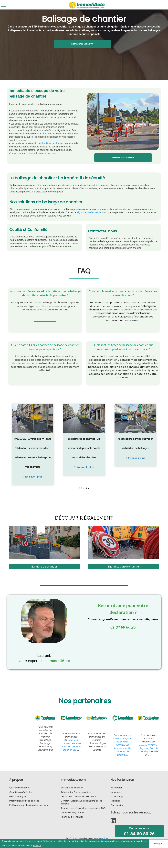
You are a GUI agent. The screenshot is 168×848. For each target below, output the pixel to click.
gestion (103, 838)
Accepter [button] (158, 843)
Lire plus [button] (37, 845)
